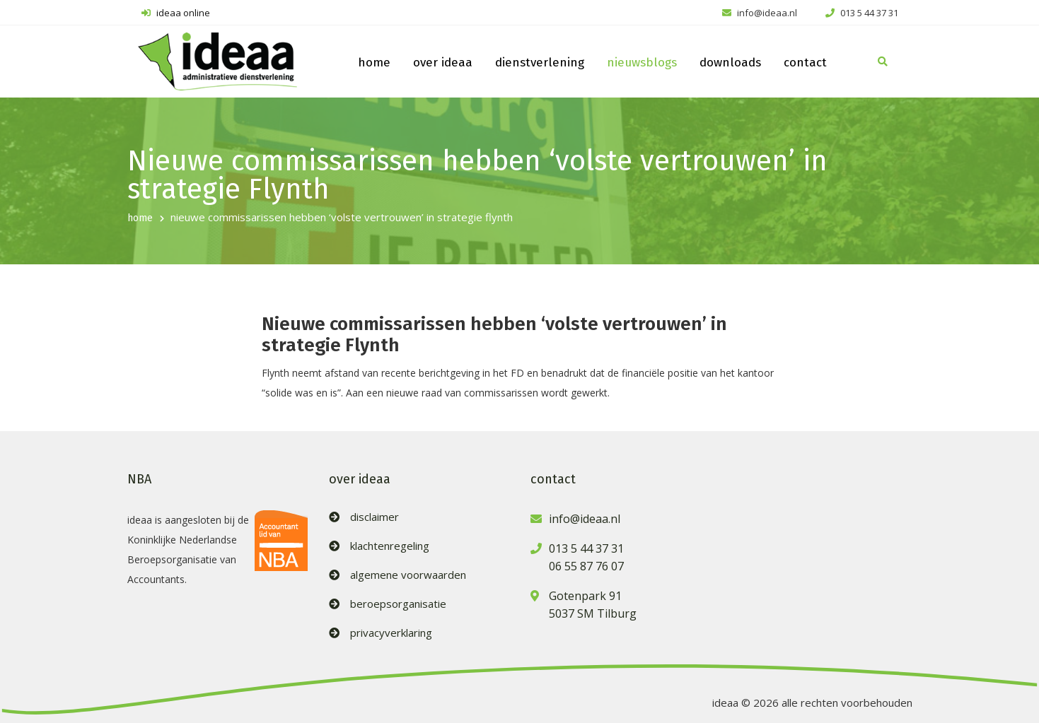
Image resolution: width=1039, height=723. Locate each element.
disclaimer (374, 517)
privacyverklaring (391, 633)
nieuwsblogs (642, 62)
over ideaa (442, 62)
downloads (730, 62)
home (374, 62)
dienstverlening (539, 62)
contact (805, 62)
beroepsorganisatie (398, 604)
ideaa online (175, 12)
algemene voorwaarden (408, 575)
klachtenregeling (389, 546)
